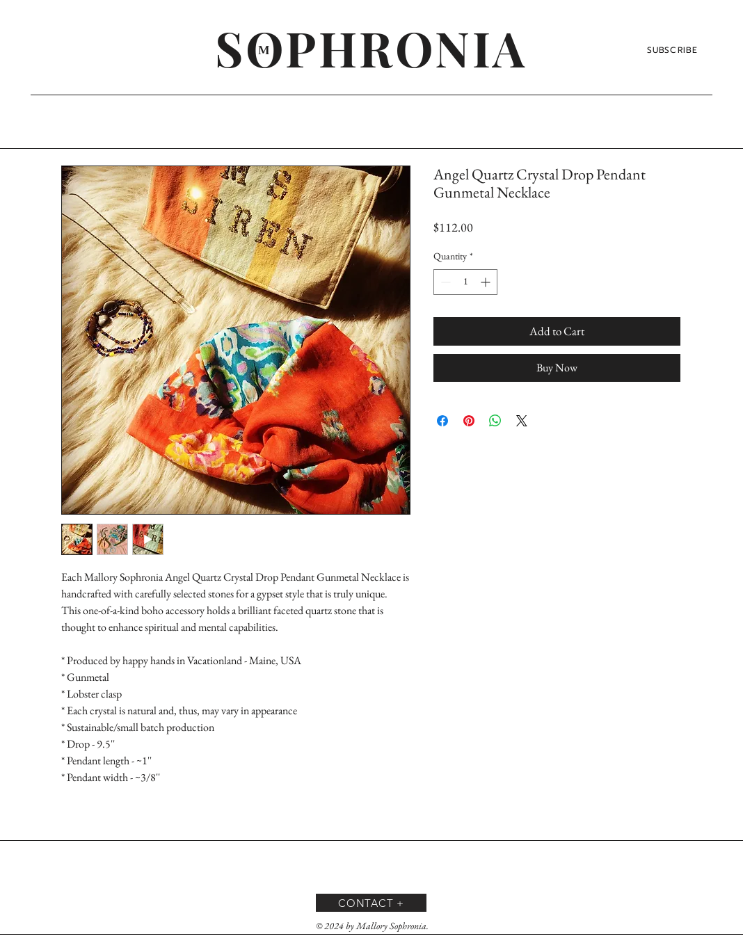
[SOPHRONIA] (371, 47)
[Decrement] (444, 282)
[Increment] (486, 282)
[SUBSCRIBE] (673, 50)
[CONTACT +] (371, 903)
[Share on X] (521, 420)
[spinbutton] (465, 282)
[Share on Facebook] (442, 420)
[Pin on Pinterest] (469, 420)
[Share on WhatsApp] (495, 420)
